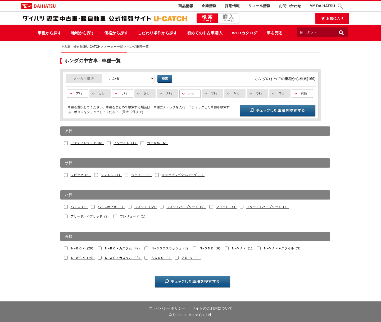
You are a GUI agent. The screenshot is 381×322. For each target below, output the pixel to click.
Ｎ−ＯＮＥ (210, 248)
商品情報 (185, 6)
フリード (226, 207)
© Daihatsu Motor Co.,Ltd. (190, 315)
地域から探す (83, 33)
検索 (207, 18)
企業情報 (209, 6)
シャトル (111, 175)
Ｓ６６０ (161, 258)
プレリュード (133, 216)
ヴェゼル (157, 143)
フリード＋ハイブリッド (267, 207)
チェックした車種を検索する (278, 111)
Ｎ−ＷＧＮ (83, 258)
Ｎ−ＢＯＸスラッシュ (170, 248)
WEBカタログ (244, 33)
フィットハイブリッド (186, 207)
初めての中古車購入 (205, 33)
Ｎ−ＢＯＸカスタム (123, 248)
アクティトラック (87, 143)
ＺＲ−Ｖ (191, 258)
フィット (145, 207)
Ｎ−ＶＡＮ (243, 248)
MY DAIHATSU (322, 6)
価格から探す (116, 33)
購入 (228, 18)
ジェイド (141, 175)
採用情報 (232, 6)
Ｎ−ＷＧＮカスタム (123, 258)
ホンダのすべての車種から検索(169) (285, 79)
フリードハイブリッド (91, 216)
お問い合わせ (290, 6)
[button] (341, 6)
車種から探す (49, 33)
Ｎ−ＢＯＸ (83, 248)
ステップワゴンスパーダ (183, 175)
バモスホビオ (111, 207)
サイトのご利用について (212, 308)
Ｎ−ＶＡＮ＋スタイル (283, 248)
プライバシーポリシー (166, 308)
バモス (79, 207)
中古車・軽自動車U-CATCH (80, 47)
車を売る (275, 33)
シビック (81, 175)
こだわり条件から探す (157, 33)
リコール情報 (259, 6)
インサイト (126, 143)
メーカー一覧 (113, 47)
